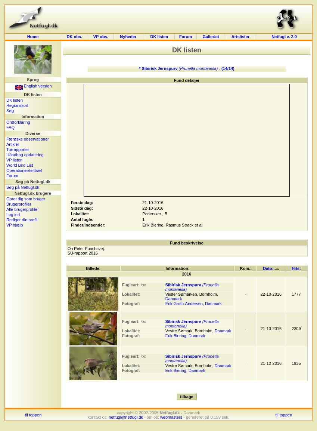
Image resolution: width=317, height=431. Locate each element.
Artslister (240, 36)
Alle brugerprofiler (22, 209)
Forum (185, 36)
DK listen (159, 36)
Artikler (12, 144)
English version (33, 86)
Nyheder (128, 36)
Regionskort (17, 105)
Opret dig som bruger (25, 199)
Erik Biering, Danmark (185, 335)
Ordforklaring (18, 122)
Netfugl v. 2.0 (284, 36)
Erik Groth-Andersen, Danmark (193, 303)
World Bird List (19, 165)
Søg (10, 110)
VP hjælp (14, 225)
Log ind (13, 214)
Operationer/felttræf (24, 170)
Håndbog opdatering (25, 155)
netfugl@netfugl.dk (126, 417)
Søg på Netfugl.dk (22, 187)
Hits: (296, 268)
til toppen (33, 415)
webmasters (171, 417)
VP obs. (100, 36)
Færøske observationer (27, 139)
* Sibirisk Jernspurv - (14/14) (186, 68)
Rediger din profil (21, 220)
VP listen (14, 160)
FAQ (10, 127)
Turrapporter (17, 149)
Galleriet (211, 36)
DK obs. (75, 36)
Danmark (173, 298)
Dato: (271, 268)
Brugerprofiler (18, 204)
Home (33, 36)
